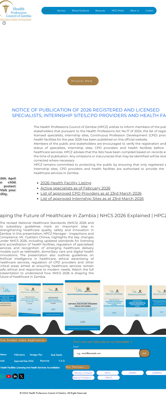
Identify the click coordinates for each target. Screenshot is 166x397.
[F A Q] (61, 361)
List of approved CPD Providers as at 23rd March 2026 (91, 193)
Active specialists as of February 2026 (75, 188)
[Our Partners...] (77, 367)
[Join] (144, 353)
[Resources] (45, 361)
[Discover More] (83, 81)
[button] (61, 10)
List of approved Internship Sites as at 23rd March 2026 (92, 198)
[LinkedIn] (15, 376)
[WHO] (108, 373)
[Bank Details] (56, 355)
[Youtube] (8, 376)
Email (76, 347)
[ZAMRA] (132, 373)
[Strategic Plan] (36, 355)
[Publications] (19, 355)
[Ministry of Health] (83, 373)
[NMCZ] (108, 377)
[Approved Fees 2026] (23, 361)
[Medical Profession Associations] (83, 377)
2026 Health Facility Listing (65, 183)
